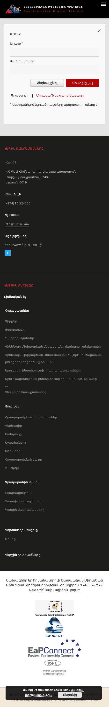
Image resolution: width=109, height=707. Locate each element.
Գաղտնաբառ (22, 61)
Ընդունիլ (70, 695)
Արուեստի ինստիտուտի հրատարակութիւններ (43, 370)
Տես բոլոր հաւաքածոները (26, 392)
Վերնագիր (13, 426)
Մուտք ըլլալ (82, 83)
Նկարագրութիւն (18, 493)
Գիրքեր (11, 321)
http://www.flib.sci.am (21, 245)
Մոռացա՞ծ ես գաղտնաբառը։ (60, 95)
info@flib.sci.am (17, 224)
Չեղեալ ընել (47, 83)
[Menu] (103, 4)
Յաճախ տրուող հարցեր (24, 501)
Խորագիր (13, 451)
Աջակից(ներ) (15, 443)
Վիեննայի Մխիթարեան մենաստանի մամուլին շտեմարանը (53, 346)
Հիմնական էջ (15, 297)
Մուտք (16, 44)
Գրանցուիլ (20, 95)
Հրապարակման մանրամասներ (31, 417)
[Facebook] (8, 253)
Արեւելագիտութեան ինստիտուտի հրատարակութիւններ (51, 379)
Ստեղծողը (13, 434)
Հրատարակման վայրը (23, 459)
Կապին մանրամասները (24, 510)
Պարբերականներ (19, 338)
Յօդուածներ (15, 330)
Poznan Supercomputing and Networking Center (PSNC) (54, 700)
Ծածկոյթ (12, 468)
